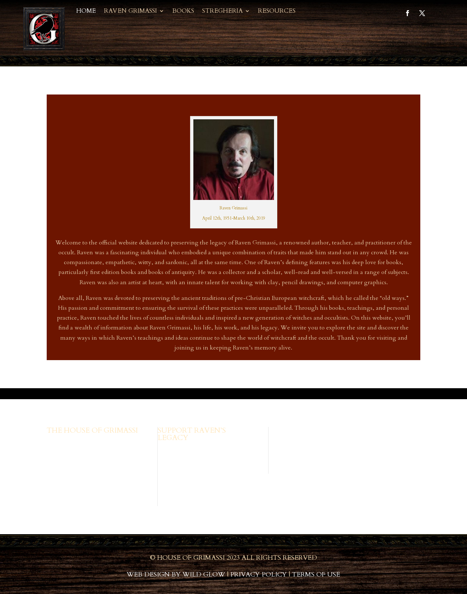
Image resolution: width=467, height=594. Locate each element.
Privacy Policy (258, 574)
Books (183, 11)
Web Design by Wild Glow (176, 574)
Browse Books (176, 450)
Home (86, 11)
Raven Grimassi (130, 11)
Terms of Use (316, 574)
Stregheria (222, 11)
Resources (277, 11)
